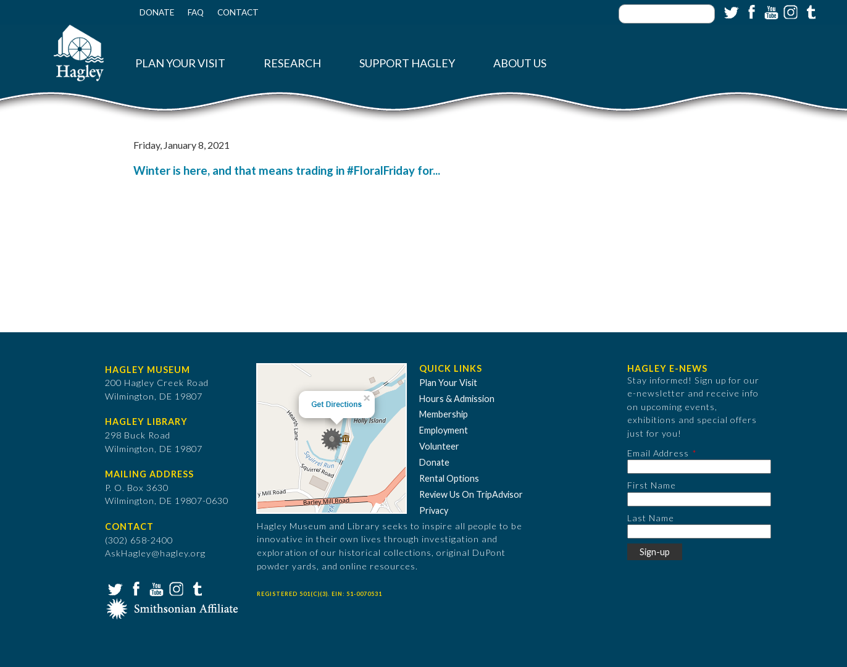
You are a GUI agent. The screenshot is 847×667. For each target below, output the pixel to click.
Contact (238, 12)
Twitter (730, 11)
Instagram (789, 11)
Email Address (658, 453)
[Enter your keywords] (667, 13)
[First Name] (699, 499)
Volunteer (439, 446)
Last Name (650, 518)
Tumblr (809, 11)
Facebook (750, 11)
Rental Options (449, 478)
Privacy (433, 510)
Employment (443, 430)
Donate (157, 12)
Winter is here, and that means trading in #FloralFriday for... (286, 170)
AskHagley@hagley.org (155, 553)
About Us (519, 63)
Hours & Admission (456, 398)
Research (292, 63)
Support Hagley (407, 63)
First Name (651, 485)
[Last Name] (699, 531)
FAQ (196, 12)
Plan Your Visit (180, 63)
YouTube (770, 11)
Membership (443, 414)
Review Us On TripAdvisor (471, 494)
